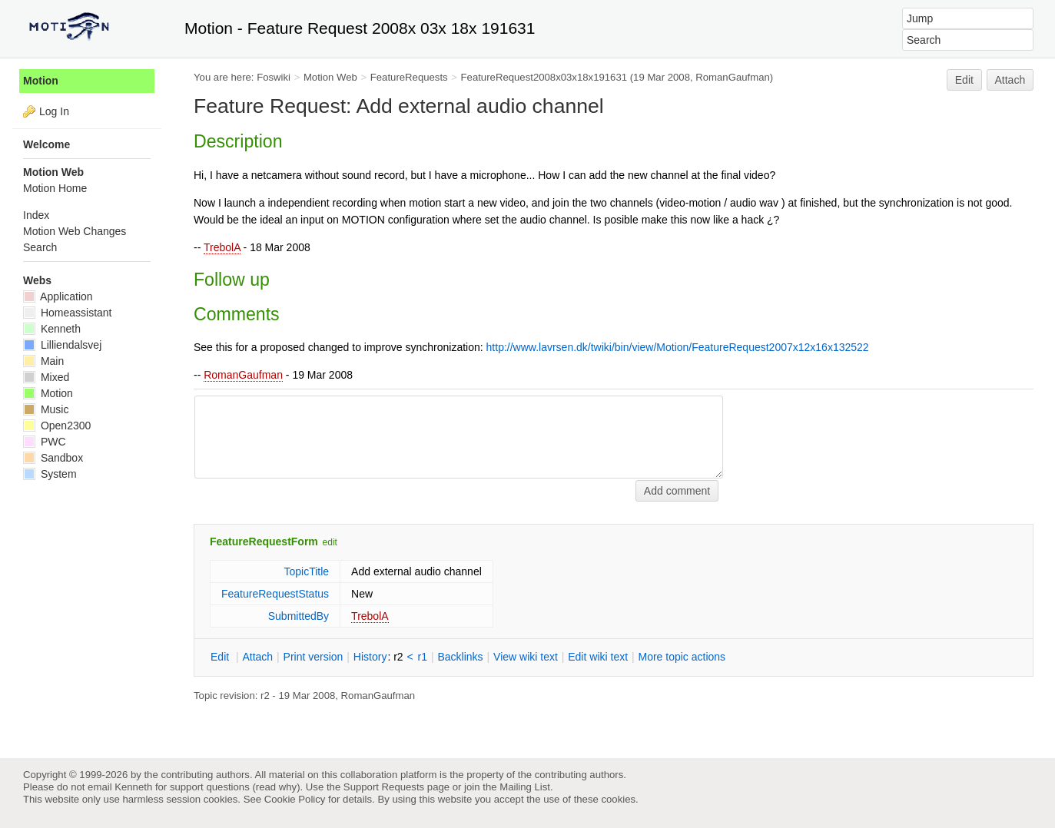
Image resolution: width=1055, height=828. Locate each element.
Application (58, 296)
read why (276, 787)
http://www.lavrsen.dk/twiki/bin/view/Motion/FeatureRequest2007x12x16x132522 (677, 347)
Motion (40, 81)
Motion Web (330, 77)
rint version (313, 657)
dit (221, 657)
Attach (1010, 80)
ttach (257, 657)
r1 (422, 657)
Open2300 (57, 425)
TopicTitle (306, 571)
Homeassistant (67, 312)
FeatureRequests (409, 77)
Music (45, 409)
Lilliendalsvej (62, 345)
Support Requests (383, 787)
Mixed (46, 377)
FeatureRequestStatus (275, 594)
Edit (964, 80)
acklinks (460, 657)
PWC (44, 442)
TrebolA (222, 247)
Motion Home (55, 188)
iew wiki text (525, 657)
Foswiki (273, 77)
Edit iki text (598, 657)
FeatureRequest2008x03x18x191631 (544, 77)
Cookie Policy (295, 799)
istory (370, 657)
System (50, 474)
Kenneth (52, 329)
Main (43, 361)
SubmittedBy (298, 616)
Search (40, 247)
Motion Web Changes (74, 231)
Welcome (46, 144)
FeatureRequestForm (264, 541)
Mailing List (524, 787)
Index (36, 215)
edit (330, 542)
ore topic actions (681, 657)
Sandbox (53, 458)
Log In (54, 111)
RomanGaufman (243, 375)
